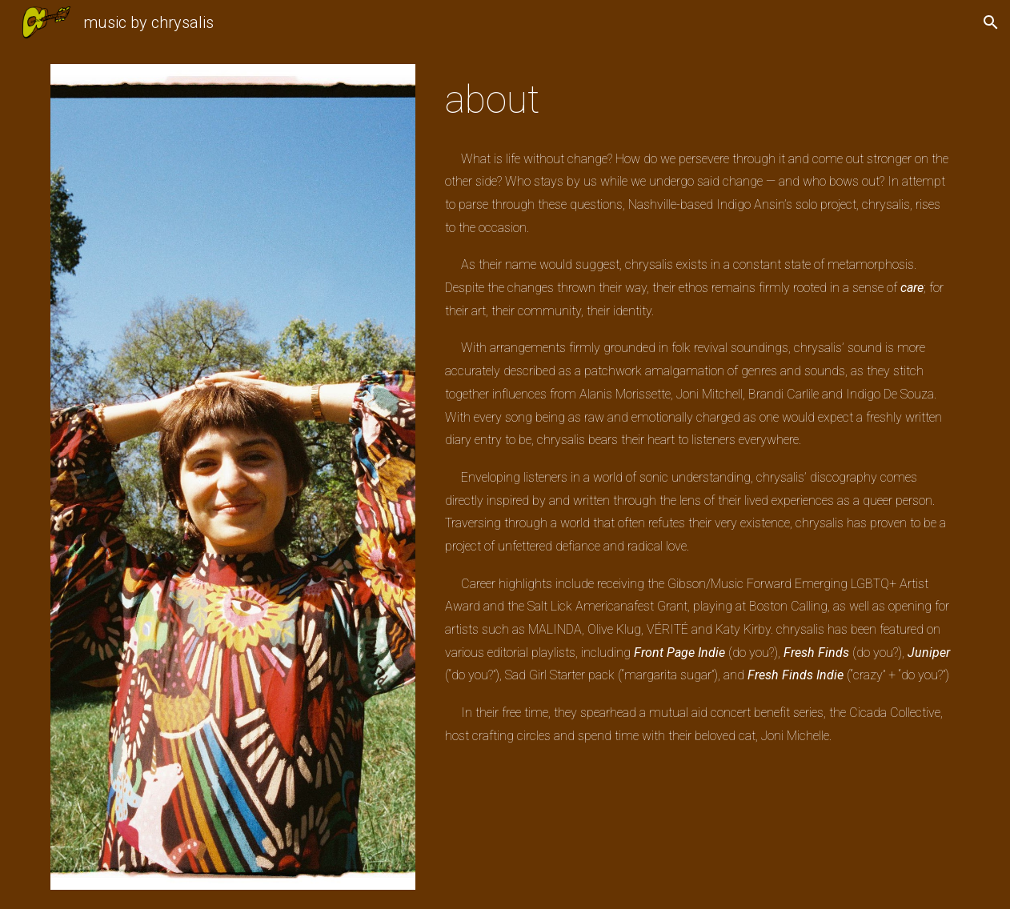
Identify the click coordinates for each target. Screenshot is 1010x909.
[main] (699, 100)
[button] (991, 22)
